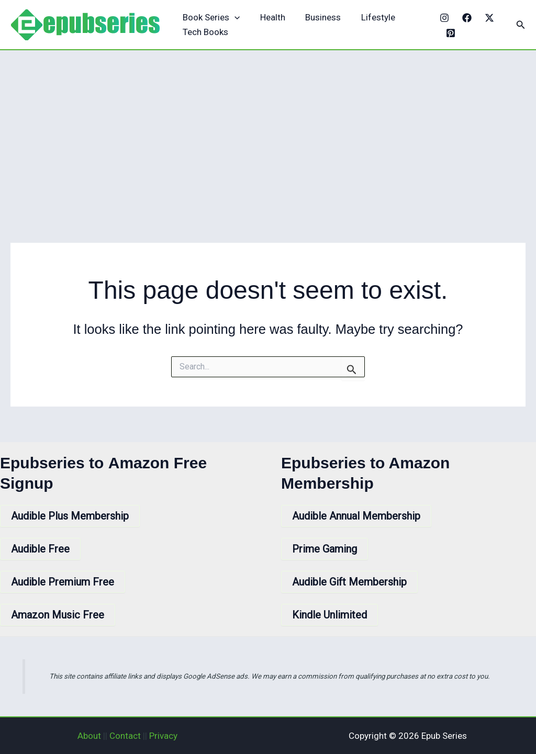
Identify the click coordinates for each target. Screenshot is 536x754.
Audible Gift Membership (349, 582)
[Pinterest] (448, 33)
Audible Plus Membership (70, 516)
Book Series (210, 17)
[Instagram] (441, 17)
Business (317, 17)
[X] (487, 17)
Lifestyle (370, 17)
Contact (125, 735)
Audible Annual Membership (356, 516)
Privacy (163, 735)
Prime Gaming (324, 549)
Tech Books (204, 32)
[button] (521, 24)
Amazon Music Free (57, 615)
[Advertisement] (268, 128)
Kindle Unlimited (329, 615)
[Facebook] (464, 17)
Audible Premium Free (62, 582)
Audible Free (40, 549)
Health (269, 17)
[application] (233, 17)
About (89, 735)
